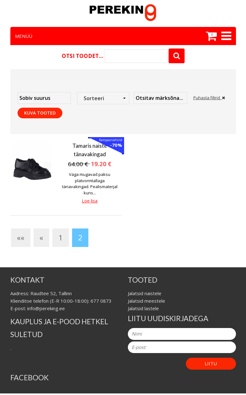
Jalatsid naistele (144, 293)
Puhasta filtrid (209, 97)
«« (20, 237)
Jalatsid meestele (146, 301)
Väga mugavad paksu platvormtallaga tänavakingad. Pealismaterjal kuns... (90, 184)
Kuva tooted (40, 113)
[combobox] (103, 98)
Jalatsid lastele (143, 308)
